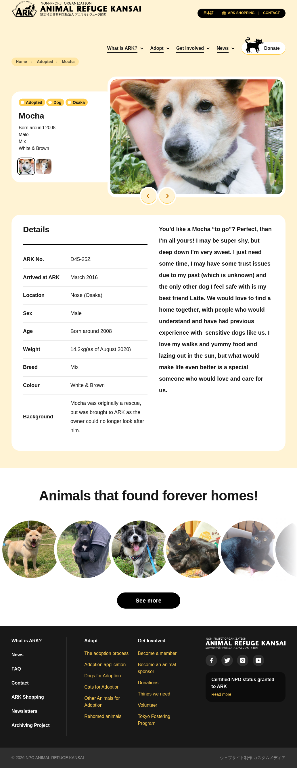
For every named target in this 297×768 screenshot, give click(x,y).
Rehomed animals (102, 716)
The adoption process (106, 653)
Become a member (157, 653)
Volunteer (147, 705)
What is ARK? (122, 48)
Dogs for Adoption (102, 675)
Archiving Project (30, 725)
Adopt (156, 48)
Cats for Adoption (102, 687)
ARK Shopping (28, 697)
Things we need (154, 693)
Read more (221, 694)
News (223, 48)
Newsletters (24, 711)
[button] (148, 196)
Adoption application (105, 664)
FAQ (16, 668)
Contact (20, 683)
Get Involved (190, 48)
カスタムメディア (269, 757)
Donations (148, 682)
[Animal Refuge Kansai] (76, 9)
